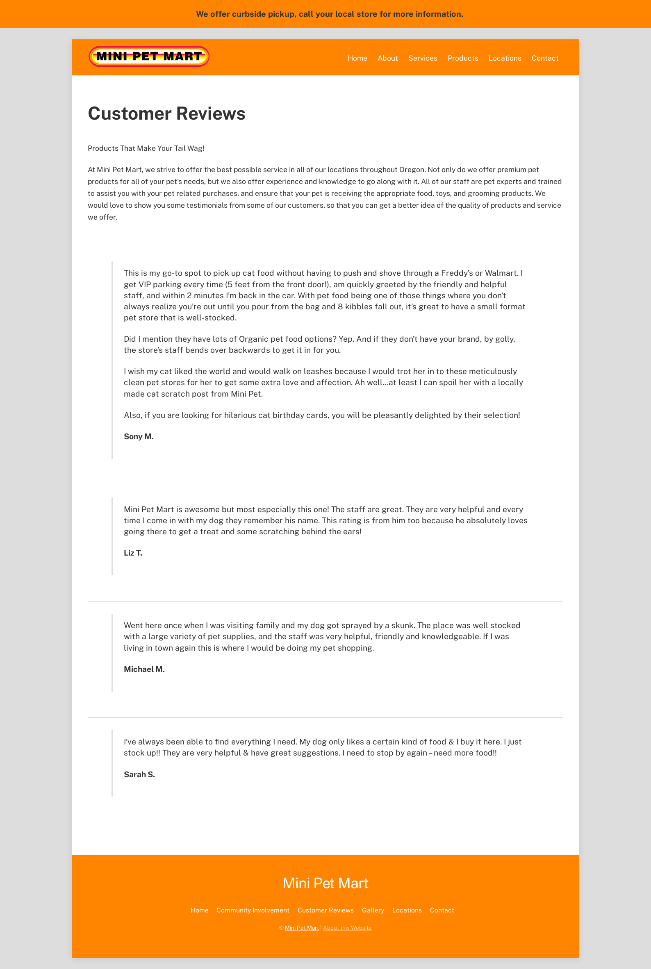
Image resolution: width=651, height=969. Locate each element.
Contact (545, 58)
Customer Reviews (326, 910)
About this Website (347, 927)
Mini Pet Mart (302, 927)
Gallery (373, 910)
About (388, 58)
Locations (505, 58)
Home (357, 58)
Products (463, 58)
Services (422, 58)
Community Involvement (252, 910)
